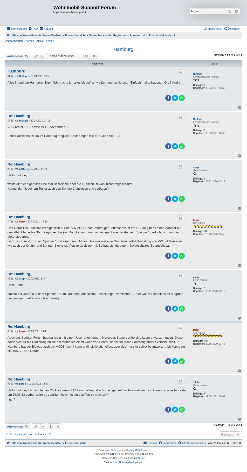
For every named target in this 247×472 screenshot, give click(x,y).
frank (196, 220)
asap (196, 167)
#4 (8, 221)
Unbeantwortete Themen (19, 40)
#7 (8, 384)
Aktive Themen (45, 40)
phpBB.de (139, 458)
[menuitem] (33, 29)
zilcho (196, 382)
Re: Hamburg (18, 116)
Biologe (197, 74)
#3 (8, 169)
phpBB (111, 453)
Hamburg (123, 49)
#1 (8, 76)
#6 (8, 331)
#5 (8, 278)
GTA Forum (141, 450)
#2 (8, 120)
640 (206, 231)
